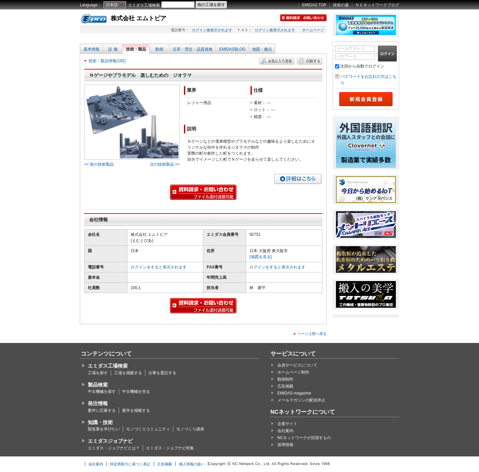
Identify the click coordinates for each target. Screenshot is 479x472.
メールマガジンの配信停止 (301, 400)
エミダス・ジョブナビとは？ (114, 448)
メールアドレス (351, 48)
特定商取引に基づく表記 (130, 464)
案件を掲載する (136, 410)
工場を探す (98, 373)
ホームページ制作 (293, 372)
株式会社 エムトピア (138, 18)
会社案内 (285, 430)
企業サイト (287, 423)
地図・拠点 (262, 49)
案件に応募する (102, 410)
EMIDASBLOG (232, 49)
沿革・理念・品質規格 (193, 49)
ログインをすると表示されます (159, 267)
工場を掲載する (128, 373)
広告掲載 (285, 386)
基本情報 (91, 49)
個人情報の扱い (192, 464)
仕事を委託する (162, 373)
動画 (159, 49)
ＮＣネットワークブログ (377, 5)
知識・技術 (100, 422)
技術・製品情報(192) (107, 61)
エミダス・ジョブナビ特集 (170, 448)
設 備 (112, 49)
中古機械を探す (102, 391)
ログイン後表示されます (212, 30)
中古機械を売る (136, 391)
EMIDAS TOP (314, 5)
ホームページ (313, 30)
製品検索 (98, 385)
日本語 (112, 5)
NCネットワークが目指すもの (304, 437)
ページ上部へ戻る (312, 334)
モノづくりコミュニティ (148, 429)
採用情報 (285, 444)
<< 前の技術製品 (99, 164)
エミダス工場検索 (144, 5)
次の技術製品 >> (165, 164)
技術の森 (341, 5)
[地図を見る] (260, 256)
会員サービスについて (297, 365)
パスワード (347, 56)
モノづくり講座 (190, 429)
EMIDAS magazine (294, 393)
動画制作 (285, 379)
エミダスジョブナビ (110, 441)
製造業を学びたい (104, 429)
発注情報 (98, 403)
